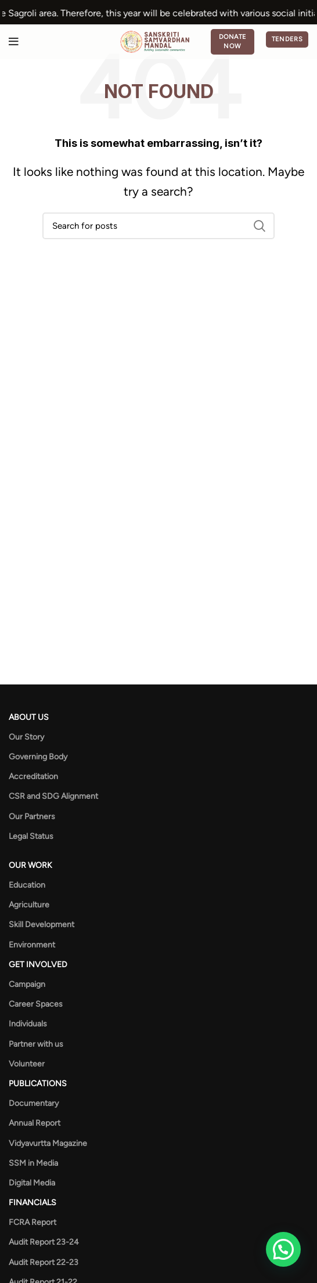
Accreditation (33, 776)
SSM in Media (33, 1163)
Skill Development (41, 924)
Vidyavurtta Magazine (48, 1143)
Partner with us (36, 1044)
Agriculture (29, 905)
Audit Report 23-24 (44, 1242)
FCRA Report (32, 1222)
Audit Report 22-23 (43, 1262)
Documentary (34, 1103)
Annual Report (34, 1123)
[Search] (158, 225)
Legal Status (31, 836)
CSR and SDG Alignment (53, 796)
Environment (32, 945)
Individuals (28, 1024)
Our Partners (32, 816)
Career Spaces (36, 1004)
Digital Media (32, 1183)
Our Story (26, 737)
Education (27, 885)
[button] (283, 1249)
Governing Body (38, 757)
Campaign (27, 984)
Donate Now (233, 41)
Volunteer (27, 1064)
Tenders (287, 39)
